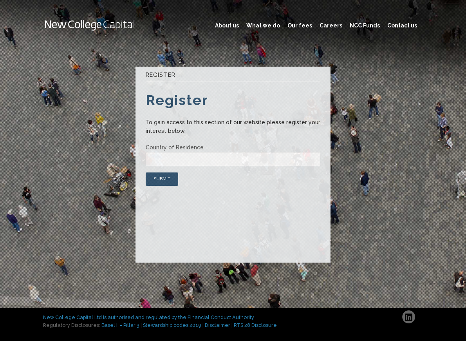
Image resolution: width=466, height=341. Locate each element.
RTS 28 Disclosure (255, 325)
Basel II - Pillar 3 (120, 325)
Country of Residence (175, 147)
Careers (331, 25)
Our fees (299, 25)
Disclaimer (217, 325)
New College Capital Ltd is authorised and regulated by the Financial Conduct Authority (148, 317)
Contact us (402, 25)
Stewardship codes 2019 (172, 325)
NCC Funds (365, 25)
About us (227, 25)
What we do (263, 25)
